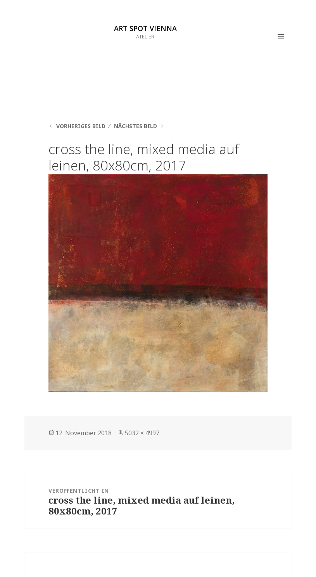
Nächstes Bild (135, 126)
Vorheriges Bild (80, 126)
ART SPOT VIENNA (145, 28)
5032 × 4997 (142, 433)
